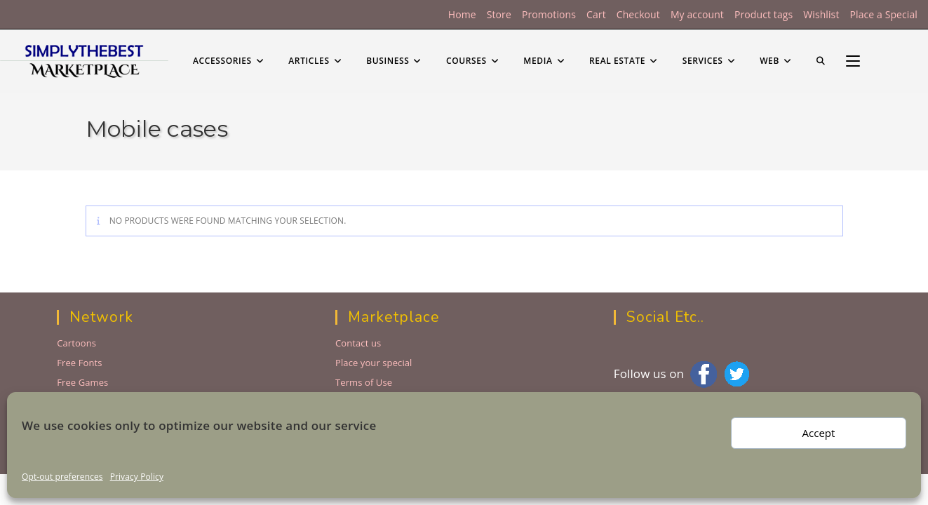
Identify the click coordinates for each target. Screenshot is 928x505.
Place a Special (883, 14)
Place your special (373, 362)
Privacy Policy (136, 477)
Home (462, 14)
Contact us (358, 343)
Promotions (549, 14)
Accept (818, 433)
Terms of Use (363, 382)
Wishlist (821, 14)
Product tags (763, 14)
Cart (596, 14)
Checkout (638, 14)
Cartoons (76, 343)
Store (499, 14)
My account (697, 14)
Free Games (82, 382)
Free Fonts (79, 362)
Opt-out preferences (62, 477)
